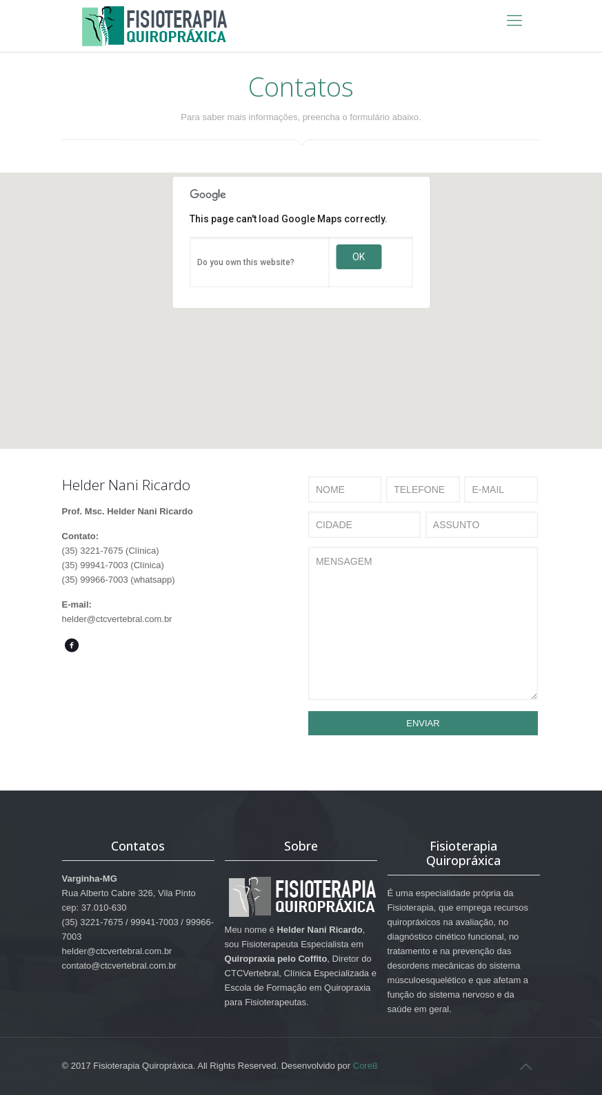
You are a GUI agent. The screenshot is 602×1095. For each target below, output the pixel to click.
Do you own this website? (245, 262)
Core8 (365, 1065)
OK (358, 256)
